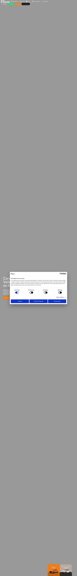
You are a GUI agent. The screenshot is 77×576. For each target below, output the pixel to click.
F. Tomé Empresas (45, 1)
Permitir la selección (38, 301)
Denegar (20, 301)
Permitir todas (57, 301)
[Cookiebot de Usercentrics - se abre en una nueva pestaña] (60, 274)
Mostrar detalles (60, 297)
